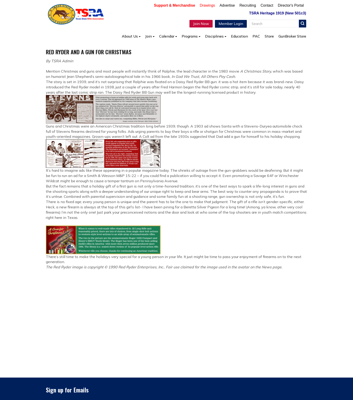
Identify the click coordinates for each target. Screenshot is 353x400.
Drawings (207, 5)
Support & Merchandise (174, 5)
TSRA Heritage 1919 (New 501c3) (277, 13)
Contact (267, 5)
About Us (131, 36)
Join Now (201, 23)
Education (239, 36)
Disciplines (215, 36)
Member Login (231, 23)
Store (269, 36)
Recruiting (247, 5)
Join (150, 36)
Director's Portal (291, 5)
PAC (256, 36)
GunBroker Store (292, 36)
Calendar (168, 36)
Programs (191, 36)
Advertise (227, 5)
